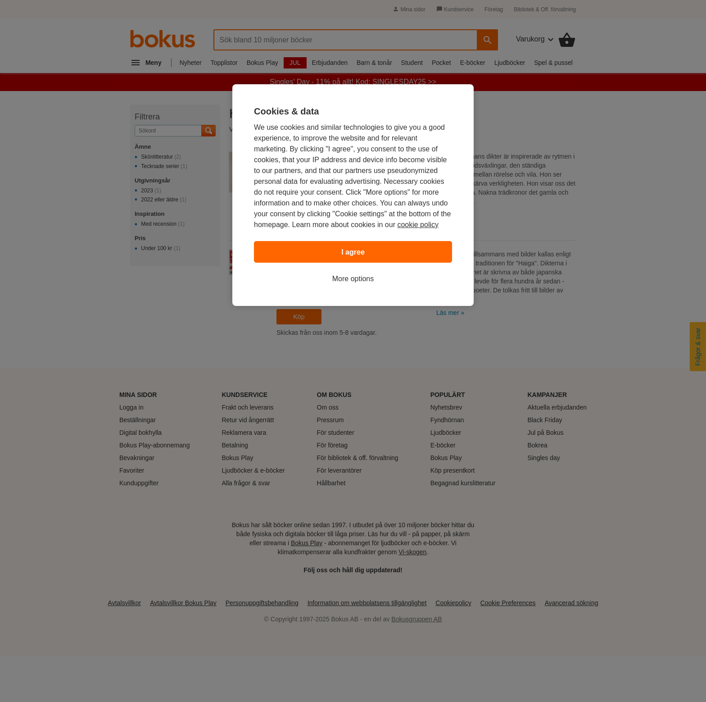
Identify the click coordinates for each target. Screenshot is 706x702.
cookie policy (418, 224)
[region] (353, 195)
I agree (353, 252)
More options (353, 279)
